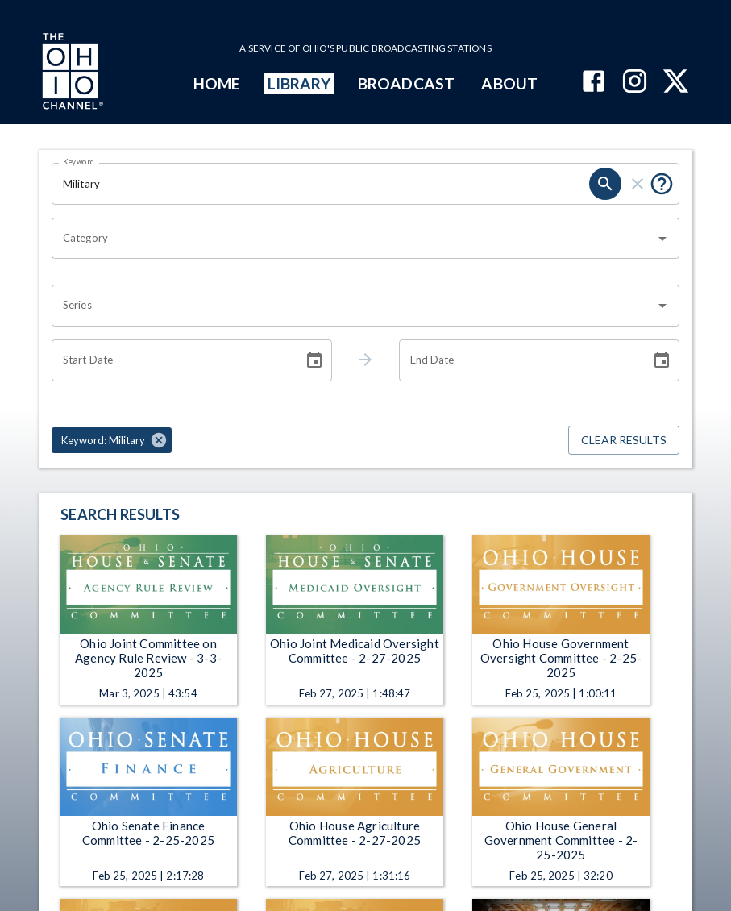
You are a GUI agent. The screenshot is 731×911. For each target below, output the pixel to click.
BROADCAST (406, 83)
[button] (112, 440)
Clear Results (624, 440)
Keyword (79, 161)
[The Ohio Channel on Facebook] (593, 82)
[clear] (637, 184)
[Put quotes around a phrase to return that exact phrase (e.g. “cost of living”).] (662, 184)
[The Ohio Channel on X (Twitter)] (676, 82)
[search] (605, 184)
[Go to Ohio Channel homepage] (71, 73)
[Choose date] (314, 360)
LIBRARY (299, 83)
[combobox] (353, 238)
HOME (216, 83)
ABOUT (509, 83)
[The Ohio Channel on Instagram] (635, 82)
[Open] (662, 238)
